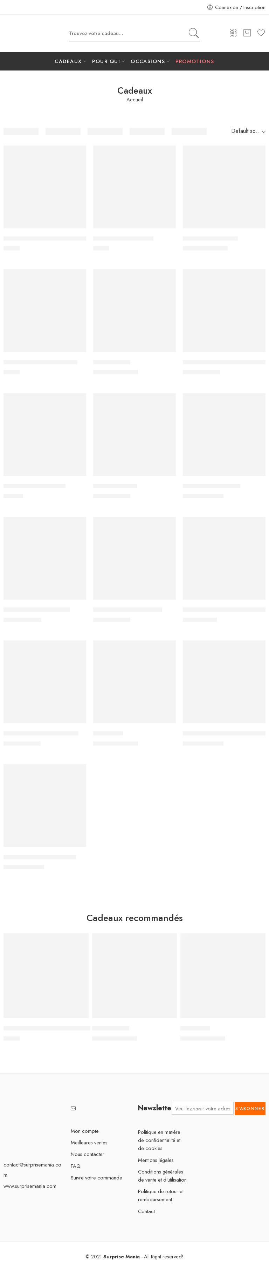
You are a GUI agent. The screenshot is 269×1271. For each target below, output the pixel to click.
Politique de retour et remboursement (161, 1195)
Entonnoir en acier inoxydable (41, 733)
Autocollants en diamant (123, 238)
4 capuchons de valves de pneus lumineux (56, 238)
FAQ (76, 1166)
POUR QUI (106, 61)
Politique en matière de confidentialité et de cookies (159, 1140)
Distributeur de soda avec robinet (224, 610)
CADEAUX (68, 61)
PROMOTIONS (194, 61)
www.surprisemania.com (30, 1186)
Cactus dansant (111, 362)
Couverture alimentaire (211, 486)
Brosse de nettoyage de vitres (40, 362)
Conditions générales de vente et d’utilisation (162, 1175)
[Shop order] (246, 131)
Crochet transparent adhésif (127, 610)
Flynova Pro (108, 733)
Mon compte (85, 1131)
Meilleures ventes (89, 1142)
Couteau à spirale (115, 486)
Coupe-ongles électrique (34, 486)
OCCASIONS (148, 61)
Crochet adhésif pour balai (37, 610)
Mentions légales (156, 1160)
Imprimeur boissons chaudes (40, 857)
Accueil (134, 99)
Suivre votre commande (96, 1177)
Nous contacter (87, 1154)
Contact (146, 1211)
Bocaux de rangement (210, 238)
